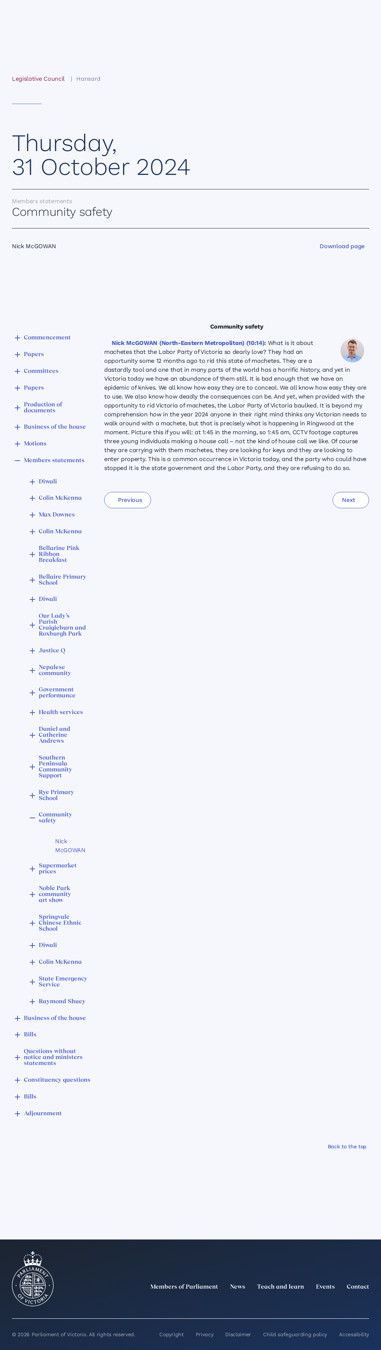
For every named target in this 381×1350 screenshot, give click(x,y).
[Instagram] (315, 1303)
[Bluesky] (364, 1303)
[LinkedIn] (299, 1303)
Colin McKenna (60, 498)
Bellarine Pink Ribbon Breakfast (59, 554)
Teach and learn (280, 1287)
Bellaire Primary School (62, 580)
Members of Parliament (184, 1287)
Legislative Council (38, 78)
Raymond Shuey (62, 1001)
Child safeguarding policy (295, 1334)
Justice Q (52, 650)
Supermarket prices (58, 868)
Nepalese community (55, 670)
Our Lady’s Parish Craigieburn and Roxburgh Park (62, 625)
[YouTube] (348, 1303)
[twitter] (282, 1303)
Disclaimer (238, 1334)
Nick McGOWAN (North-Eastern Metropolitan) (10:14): (189, 342)
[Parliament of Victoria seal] (33, 1278)
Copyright (171, 1334)
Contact (358, 1287)
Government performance (57, 692)
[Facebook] (331, 1303)
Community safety (55, 817)
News (237, 1287)
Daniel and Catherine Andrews (54, 735)
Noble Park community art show (55, 894)
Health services (61, 712)
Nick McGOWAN (69, 846)
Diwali (48, 481)
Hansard (88, 78)
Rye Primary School (56, 795)
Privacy (205, 1334)
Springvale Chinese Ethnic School (60, 923)
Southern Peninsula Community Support (55, 766)
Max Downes (57, 515)
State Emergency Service (63, 982)
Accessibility (354, 1334)
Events (325, 1287)
